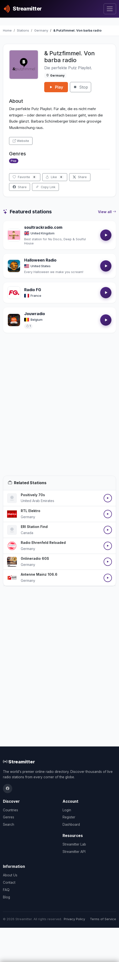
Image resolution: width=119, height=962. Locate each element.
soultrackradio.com (43, 227)
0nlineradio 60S (35, 558)
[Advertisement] (59, 410)
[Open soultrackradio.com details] (14, 235)
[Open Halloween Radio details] (14, 266)
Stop (80, 87)
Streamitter (19, 761)
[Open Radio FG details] (14, 292)
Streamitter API (74, 852)
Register (69, 817)
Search (8, 824)
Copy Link (45, 187)
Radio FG (32, 289)
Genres (8, 817)
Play (56, 87)
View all (107, 212)
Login (67, 810)
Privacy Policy (74, 919)
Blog (6, 897)
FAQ (6, 890)
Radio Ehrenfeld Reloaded (43, 542)
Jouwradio (34, 313)
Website (21, 141)
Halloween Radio (40, 260)
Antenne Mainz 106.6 (39, 574)
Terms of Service (103, 919)
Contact (9, 882)
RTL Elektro (30, 511)
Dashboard (71, 824)
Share (80, 177)
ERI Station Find (34, 527)
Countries (10, 810)
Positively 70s (33, 495)
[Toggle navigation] (110, 8)
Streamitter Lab (74, 844)
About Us (10, 875)
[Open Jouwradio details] (14, 320)
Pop (13, 160)
